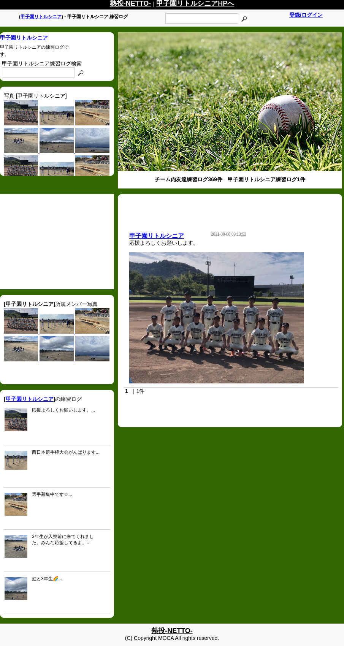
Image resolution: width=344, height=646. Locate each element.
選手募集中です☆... (52, 494)
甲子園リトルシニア (41, 16)
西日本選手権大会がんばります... (66, 452)
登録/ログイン (306, 15)
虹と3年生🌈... (47, 578)
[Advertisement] (57, 241)
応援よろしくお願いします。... (63, 410)
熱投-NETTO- (172, 631)
